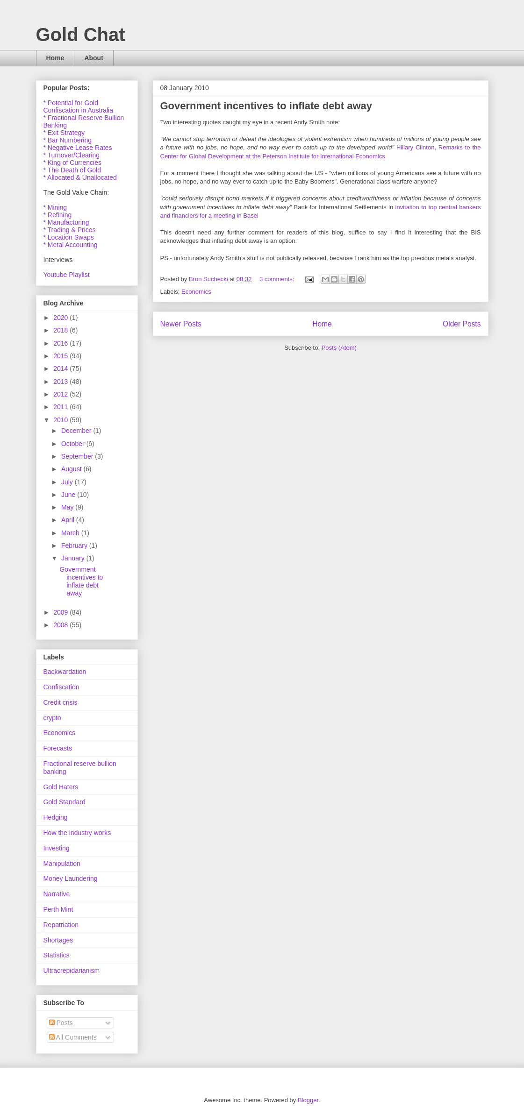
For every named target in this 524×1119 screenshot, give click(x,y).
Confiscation (61, 687)
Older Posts (462, 324)
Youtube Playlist (66, 274)
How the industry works (77, 832)
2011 (61, 407)
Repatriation (61, 924)
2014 (61, 368)
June (69, 494)
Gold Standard (64, 802)
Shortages (58, 940)
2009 (61, 612)
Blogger (308, 1100)
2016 (61, 343)
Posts (61, 1023)
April (68, 520)
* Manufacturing (66, 222)
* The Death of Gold (72, 170)
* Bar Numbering (67, 140)
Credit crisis (60, 702)
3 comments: (277, 279)
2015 (61, 356)
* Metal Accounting (70, 244)
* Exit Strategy (64, 132)
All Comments (73, 1037)
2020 (61, 317)
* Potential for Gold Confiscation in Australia (78, 106)
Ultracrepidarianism (71, 970)
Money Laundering (70, 878)
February (75, 545)
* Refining (57, 215)
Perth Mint (58, 909)
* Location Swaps (68, 237)
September (78, 456)
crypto (52, 718)
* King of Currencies (72, 162)
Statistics (56, 955)
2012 (61, 394)
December (77, 430)
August (72, 469)
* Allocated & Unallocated (80, 177)
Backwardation (64, 671)
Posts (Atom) (339, 347)
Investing (56, 848)
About (93, 58)
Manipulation (61, 863)
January (73, 558)
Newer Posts (180, 324)
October (73, 443)
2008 (61, 625)
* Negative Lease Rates (77, 147)
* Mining (55, 207)
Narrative (56, 894)
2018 (61, 330)
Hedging (55, 817)
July (68, 482)
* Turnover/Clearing (71, 155)
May (68, 507)
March (71, 533)
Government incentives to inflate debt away (266, 106)
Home (55, 58)
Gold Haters (61, 787)
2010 (61, 420)
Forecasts (57, 748)
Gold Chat (80, 34)
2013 (61, 381)
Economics (196, 291)
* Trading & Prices (69, 230)
